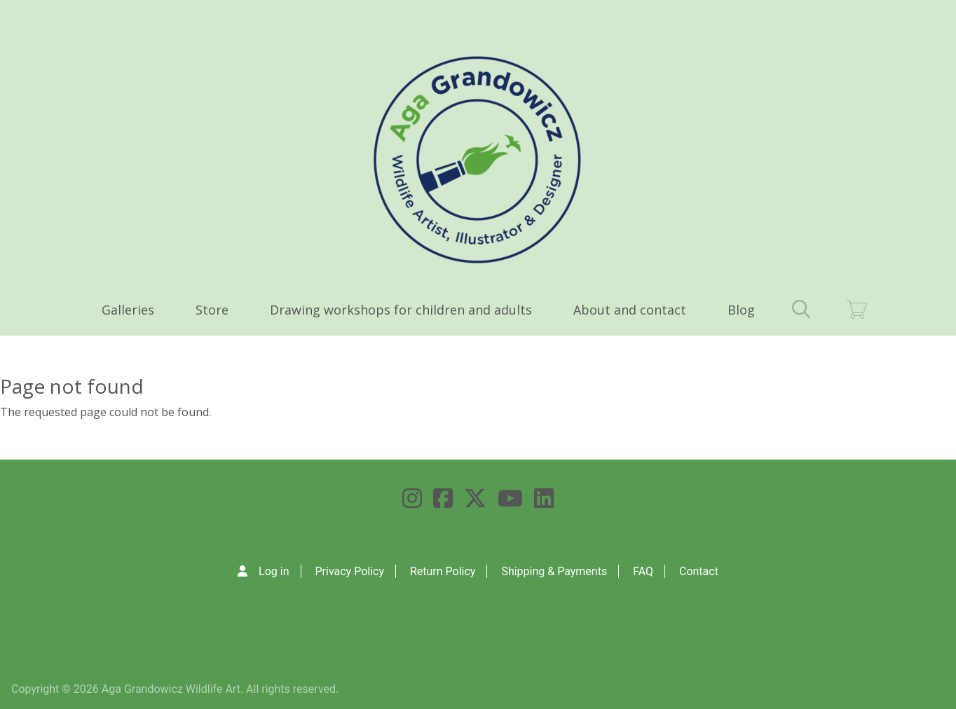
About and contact (629, 309)
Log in (274, 571)
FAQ (643, 571)
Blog (741, 309)
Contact (698, 571)
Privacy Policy (349, 571)
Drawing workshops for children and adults (401, 309)
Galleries (128, 309)
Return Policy (442, 571)
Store (212, 309)
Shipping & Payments (554, 571)
